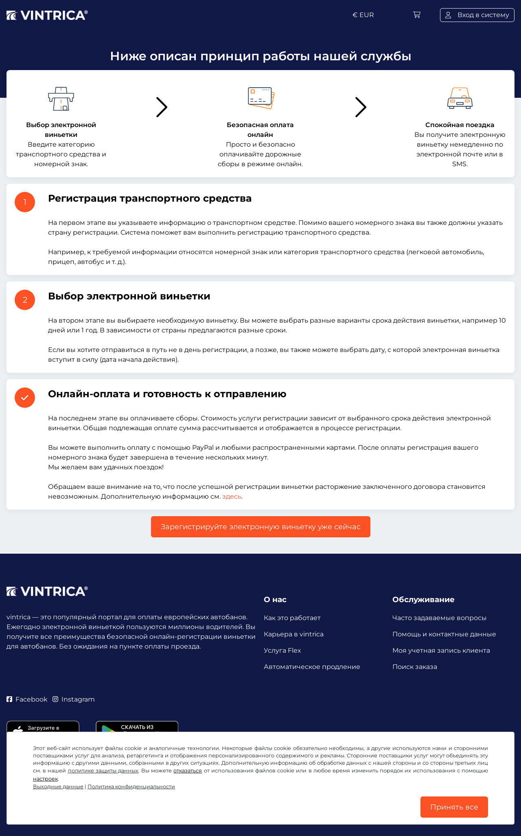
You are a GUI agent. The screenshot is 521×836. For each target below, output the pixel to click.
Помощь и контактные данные (444, 634)
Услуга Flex (282, 650)
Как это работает (292, 618)
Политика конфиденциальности (131, 786)
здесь (231, 496)
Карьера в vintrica (294, 634)
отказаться (187, 771)
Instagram (74, 699)
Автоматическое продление (312, 667)
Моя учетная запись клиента (441, 650)
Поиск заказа (414, 667)
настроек (45, 779)
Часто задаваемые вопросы (439, 618)
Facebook (27, 699)
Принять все (454, 807)
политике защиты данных (103, 771)
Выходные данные (58, 786)
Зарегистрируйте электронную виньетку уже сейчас (261, 526)
